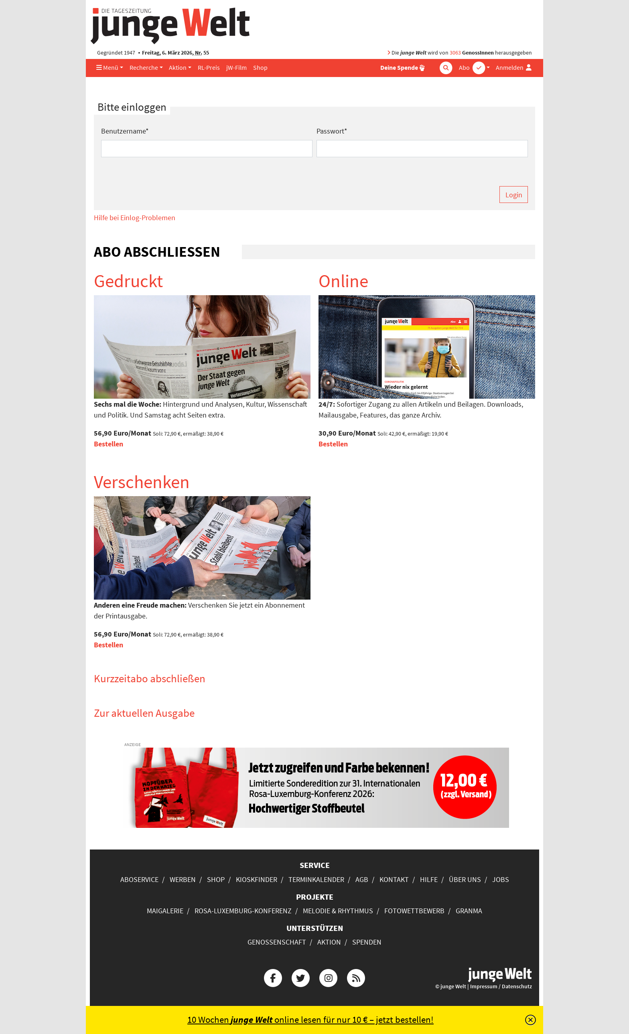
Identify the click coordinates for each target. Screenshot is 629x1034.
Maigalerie (165, 910)
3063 (455, 52)
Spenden (366, 942)
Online (343, 281)
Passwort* (332, 131)
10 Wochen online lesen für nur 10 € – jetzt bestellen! (310, 1019)
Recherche (144, 67)
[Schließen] (530, 1020)
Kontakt (394, 879)
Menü (107, 67)
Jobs (500, 879)
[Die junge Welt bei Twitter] (300, 977)
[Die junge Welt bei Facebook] (273, 977)
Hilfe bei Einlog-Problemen (134, 217)
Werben (183, 879)
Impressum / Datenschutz (501, 986)
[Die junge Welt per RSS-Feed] (356, 977)
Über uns (465, 879)
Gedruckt (128, 281)
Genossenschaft (277, 942)
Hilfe (429, 879)
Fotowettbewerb (414, 910)
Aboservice (139, 879)
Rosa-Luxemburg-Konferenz (243, 910)
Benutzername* (125, 131)
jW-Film (236, 67)
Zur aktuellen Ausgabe (144, 713)
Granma (469, 910)
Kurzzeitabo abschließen (149, 678)
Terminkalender (316, 879)
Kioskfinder (256, 879)
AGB (361, 879)
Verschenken (142, 481)
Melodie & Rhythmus (338, 910)
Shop (260, 67)
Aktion (178, 67)
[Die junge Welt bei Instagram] (328, 977)
